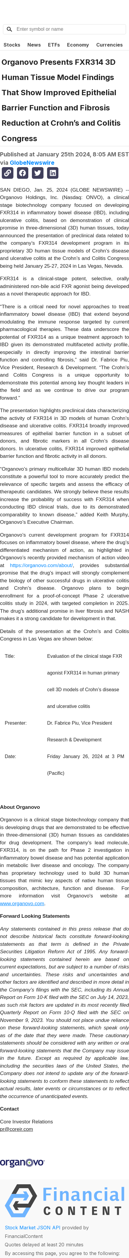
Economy (78, 45)
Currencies (109, 45)
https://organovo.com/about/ (41, 565)
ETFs (54, 45)
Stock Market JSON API (32, 1228)
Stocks (12, 45)
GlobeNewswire (32, 162)
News (34, 45)
